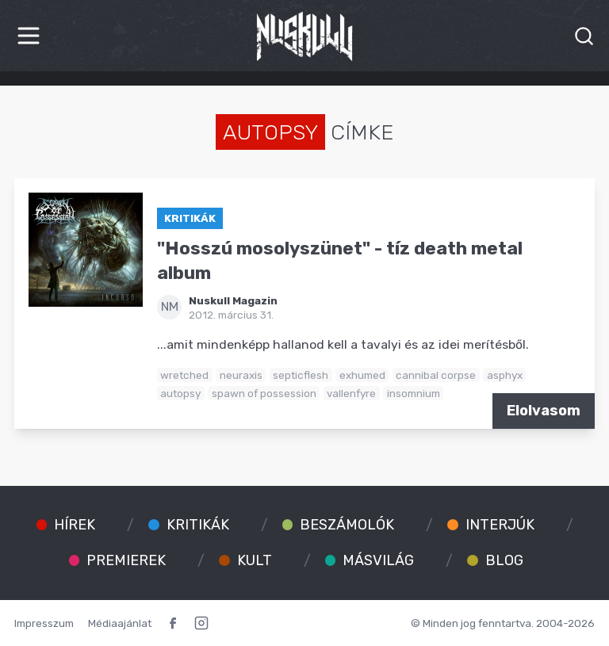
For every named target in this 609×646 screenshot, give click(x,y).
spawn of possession (264, 393)
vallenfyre (351, 393)
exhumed (362, 375)
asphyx (505, 375)
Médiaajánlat (119, 623)
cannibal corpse (436, 375)
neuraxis (241, 375)
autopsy (180, 393)
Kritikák (190, 218)
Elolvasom (543, 410)
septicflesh (300, 375)
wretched (184, 375)
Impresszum (44, 623)
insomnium (413, 393)
